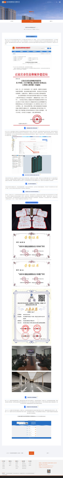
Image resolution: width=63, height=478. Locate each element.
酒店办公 (17, 465)
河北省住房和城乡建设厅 (9, 473)
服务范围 (23, 461)
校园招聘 (30, 465)
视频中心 (51, 21)
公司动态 (11, 21)
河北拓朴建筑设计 (11, 2)
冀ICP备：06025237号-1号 (20, 476)
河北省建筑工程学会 (22, 473)
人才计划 (30, 462)
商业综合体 (17, 466)
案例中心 (17, 461)
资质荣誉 (3, 466)
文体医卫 (17, 468)
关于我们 (3, 461)
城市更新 (17, 462)
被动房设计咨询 (24, 466)
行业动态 (31, 21)
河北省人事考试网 (4, 474)
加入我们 (30, 461)
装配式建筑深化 (24, 465)
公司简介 (3, 462)
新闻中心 (10, 461)
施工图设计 (23, 462)
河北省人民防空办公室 (16, 473)
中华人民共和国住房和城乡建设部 (29, 473)
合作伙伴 (3, 468)
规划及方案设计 (24, 468)
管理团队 (3, 465)
